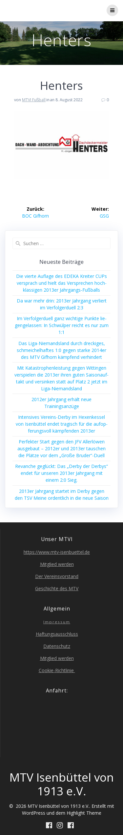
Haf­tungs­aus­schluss (57, 634)
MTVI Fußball (34, 100)
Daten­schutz (56, 646)
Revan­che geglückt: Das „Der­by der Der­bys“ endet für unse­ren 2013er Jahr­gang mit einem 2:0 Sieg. (61, 473)
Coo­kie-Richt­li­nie (57, 670)
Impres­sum (56, 621)
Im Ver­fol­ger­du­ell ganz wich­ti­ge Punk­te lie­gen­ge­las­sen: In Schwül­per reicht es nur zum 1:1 (62, 325)
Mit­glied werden (57, 564)
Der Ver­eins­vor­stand (56, 576)
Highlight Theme (84, 813)
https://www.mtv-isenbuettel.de (57, 552)
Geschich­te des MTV (56, 588)
